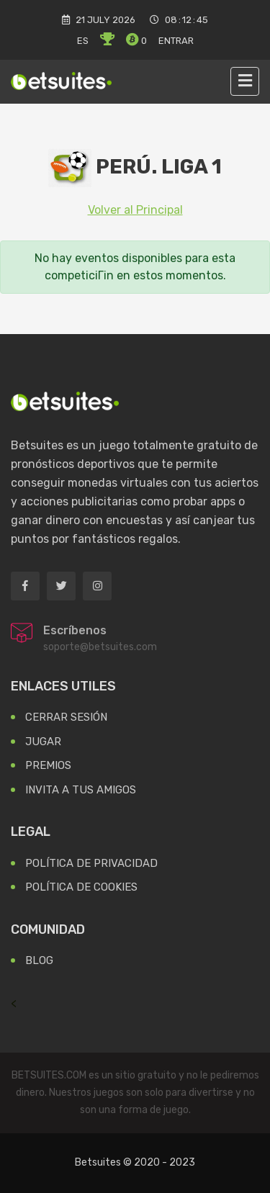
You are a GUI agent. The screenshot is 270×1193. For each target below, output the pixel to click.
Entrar (176, 40)
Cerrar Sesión (66, 717)
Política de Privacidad (91, 863)
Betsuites (98, 1162)
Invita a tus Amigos (80, 789)
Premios (48, 765)
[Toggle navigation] (244, 81)
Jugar (43, 741)
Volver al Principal (135, 210)
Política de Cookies (81, 887)
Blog (39, 960)
